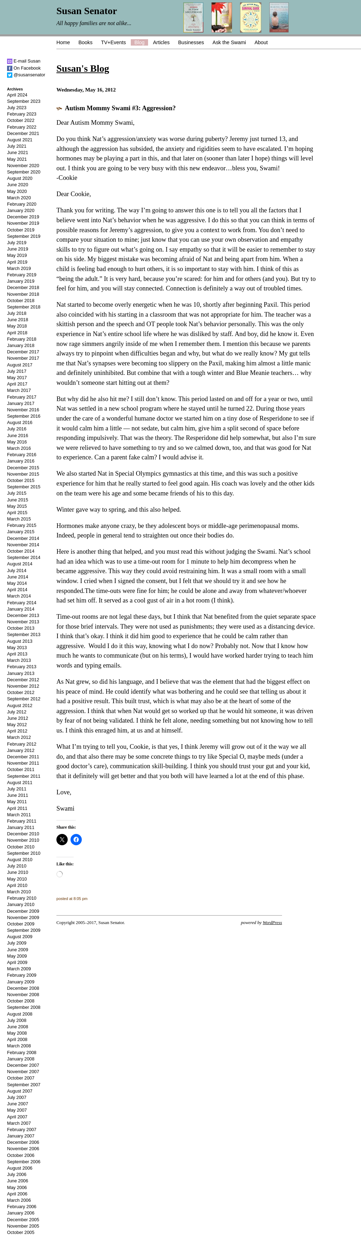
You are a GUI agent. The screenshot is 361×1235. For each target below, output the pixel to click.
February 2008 (21, 1052)
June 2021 (17, 152)
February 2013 (21, 666)
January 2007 (21, 1136)
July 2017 (16, 371)
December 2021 (23, 133)
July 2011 (16, 789)
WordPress (272, 922)
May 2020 (17, 191)
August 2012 (19, 705)
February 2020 (21, 204)
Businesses (191, 42)
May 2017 (17, 377)
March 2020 (19, 197)
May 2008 (17, 1033)
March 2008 (19, 1045)
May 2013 (17, 647)
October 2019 (21, 230)
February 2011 (21, 821)
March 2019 (19, 268)
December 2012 (23, 679)
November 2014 (23, 544)
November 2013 (23, 621)
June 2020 (17, 184)
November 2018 (23, 294)
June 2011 (17, 795)
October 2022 (21, 120)
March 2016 (19, 448)
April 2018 (17, 332)
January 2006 (21, 1213)
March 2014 (19, 596)
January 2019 (21, 281)
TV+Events (113, 42)
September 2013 (24, 634)
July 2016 (16, 428)
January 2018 (21, 345)
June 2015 (17, 499)
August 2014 (19, 563)
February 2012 (21, 744)
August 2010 (19, 859)
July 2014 (16, 570)
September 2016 (24, 416)
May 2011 (17, 801)
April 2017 (17, 384)
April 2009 (17, 962)
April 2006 (17, 1193)
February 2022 (21, 127)
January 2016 (21, 461)
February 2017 (21, 397)
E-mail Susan (24, 61)
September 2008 (24, 1007)
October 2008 (21, 1001)
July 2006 (16, 1174)
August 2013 (19, 641)
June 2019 (17, 249)
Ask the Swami (229, 42)
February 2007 (21, 1129)
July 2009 (16, 943)
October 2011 (21, 769)
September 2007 (24, 1084)
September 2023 (24, 101)
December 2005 (23, 1219)
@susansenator (26, 74)
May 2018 (17, 326)
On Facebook (24, 68)
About (261, 42)
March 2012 (19, 737)
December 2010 (23, 833)
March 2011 (19, 814)
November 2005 (23, 1226)
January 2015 (21, 531)
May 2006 (17, 1187)
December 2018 (23, 287)
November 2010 (23, 840)
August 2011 (19, 782)
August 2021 (19, 139)
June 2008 (17, 1026)
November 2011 (23, 763)
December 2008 (23, 988)
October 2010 (21, 846)
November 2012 (23, 686)
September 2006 (24, 1161)
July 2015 (16, 493)
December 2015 (23, 467)
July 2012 (16, 711)
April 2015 (17, 512)
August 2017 (19, 364)
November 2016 (23, 409)
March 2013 (19, 660)
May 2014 (17, 583)
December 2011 (23, 756)
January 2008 (21, 1058)
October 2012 (21, 692)
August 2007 (19, 1091)
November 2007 (23, 1071)
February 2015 (21, 525)
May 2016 (17, 442)
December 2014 (23, 538)
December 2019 (23, 216)
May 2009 (17, 956)
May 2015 (17, 506)
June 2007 (17, 1103)
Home (63, 42)
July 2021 (16, 146)
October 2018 (21, 300)
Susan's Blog (82, 68)
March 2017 (19, 390)
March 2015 (19, 519)
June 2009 (17, 949)
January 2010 (21, 904)
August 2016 (19, 422)
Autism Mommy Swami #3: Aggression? (120, 108)
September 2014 (24, 557)
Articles (161, 42)
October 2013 (21, 628)
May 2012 (17, 724)
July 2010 (16, 866)
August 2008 (19, 1014)
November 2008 (23, 994)
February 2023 (21, 114)
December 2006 (23, 1142)
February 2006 (21, 1206)
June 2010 (17, 872)
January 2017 (21, 403)
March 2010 (19, 891)
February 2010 (21, 898)
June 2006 (17, 1180)
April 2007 (17, 1116)
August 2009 (19, 936)
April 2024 (17, 95)
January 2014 (21, 609)
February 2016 (21, 454)
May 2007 (17, 1110)
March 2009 (19, 968)
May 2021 (17, 159)
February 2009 (21, 975)
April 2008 (17, 1039)
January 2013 (21, 673)
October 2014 (21, 551)
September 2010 (24, 853)
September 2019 (24, 236)
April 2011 (17, 808)
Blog (139, 42)
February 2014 (21, 602)
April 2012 (17, 731)
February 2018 (21, 339)
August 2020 (19, 178)
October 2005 (21, 1232)
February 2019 (21, 274)
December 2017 (23, 351)
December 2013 (23, 615)
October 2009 (21, 924)
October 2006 (21, 1155)
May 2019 (17, 255)
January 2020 (21, 210)
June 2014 (17, 577)
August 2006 (19, 1168)
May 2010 (17, 879)
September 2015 (24, 486)
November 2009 (23, 917)
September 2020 (24, 172)
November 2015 (23, 474)
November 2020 (23, 165)
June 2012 (17, 718)
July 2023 (16, 107)
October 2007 (21, 1078)
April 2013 (17, 654)
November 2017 (23, 358)
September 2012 (24, 698)
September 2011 (24, 776)
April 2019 (17, 262)
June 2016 (17, 435)
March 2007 (19, 1123)
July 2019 (16, 242)
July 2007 (16, 1097)
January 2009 (21, 981)
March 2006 (19, 1200)
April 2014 (17, 589)
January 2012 (21, 750)
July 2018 (16, 313)
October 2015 (21, 480)
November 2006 (23, 1148)
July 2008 (16, 1020)
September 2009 (24, 930)
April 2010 (17, 885)
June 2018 (17, 319)
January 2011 (21, 827)
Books (85, 42)
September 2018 (24, 307)
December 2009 (23, 911)
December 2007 (23, 1065)
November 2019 (23, 223)
